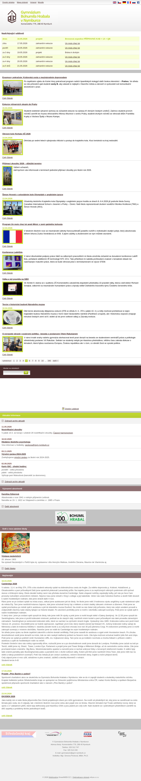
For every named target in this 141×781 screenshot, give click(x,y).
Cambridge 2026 (9, 584)
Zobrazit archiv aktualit (15, 421)
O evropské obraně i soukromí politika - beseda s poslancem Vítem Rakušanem (40, 334)
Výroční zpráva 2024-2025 (14, 454)
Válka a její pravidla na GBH (15, 279)
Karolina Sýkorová (10, 494)
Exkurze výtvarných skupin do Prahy (19, 104)
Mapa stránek (22, 2)
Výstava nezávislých (11, 556)
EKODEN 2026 (8, 696)
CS (120, 3)
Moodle (41, 2)
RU (135, 3)
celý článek (7, 665)
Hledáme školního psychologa (16, 442)
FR (130, 3)
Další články (10, 568)
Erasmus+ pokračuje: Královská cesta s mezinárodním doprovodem (34, 77)
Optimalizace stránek (80, 777)
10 (43, 361)
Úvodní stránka (8, 2)
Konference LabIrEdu (12, 252)
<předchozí (6, 361)
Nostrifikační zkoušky (12, 429)
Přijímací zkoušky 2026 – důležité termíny (22, 163)
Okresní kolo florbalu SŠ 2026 (16, 134)
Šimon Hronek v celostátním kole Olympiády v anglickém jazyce (32, 194)
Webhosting (53, 777)
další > (55, 361)
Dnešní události (72, 409)
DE (125, 3)
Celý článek (7, 98)
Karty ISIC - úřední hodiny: (14, 466)
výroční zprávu (20, 457)
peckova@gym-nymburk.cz (37, 445)
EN (115, 3)
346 (49, 361)
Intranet (33, 2)
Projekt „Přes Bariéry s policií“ (16, 674)
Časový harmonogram (63, 433)
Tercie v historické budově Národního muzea (23, 304)
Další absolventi (12, 506)
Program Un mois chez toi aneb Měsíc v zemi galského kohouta (32, 224)
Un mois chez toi (72, 43)
